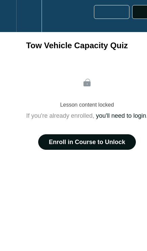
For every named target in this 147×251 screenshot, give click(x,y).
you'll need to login (121, 115)
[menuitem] (29, 16)
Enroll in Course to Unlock (87, 142)
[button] (8, 16)
